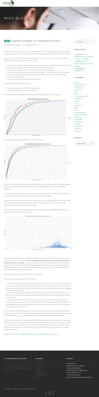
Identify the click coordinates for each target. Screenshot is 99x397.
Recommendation (79, 112)
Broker (76, 94)
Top (49, 393)
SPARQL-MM (78, 119)
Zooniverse (36, 45)
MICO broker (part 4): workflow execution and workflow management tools (83, 59)
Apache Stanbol (79, 87)
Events (83, 10)
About (22, 10)
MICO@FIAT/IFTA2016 (80, 54)
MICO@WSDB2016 (79, 68)
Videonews (77, 128)
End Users (77, 101)
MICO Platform (33, 10)
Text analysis (78, 121)
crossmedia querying (80, 96)
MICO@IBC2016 (79, 70)
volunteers (48, 334)
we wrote (16, 51)
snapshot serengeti (38, 334)
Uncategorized (78, 126)
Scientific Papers (73, 10)
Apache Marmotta (79, 84)
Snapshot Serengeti (50, 51)
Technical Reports (59, 10)
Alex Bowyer (17, 45)
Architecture (78, 89)
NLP (75, 110)
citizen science (13, 334)
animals (6, 334)
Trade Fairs (77, 124)
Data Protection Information (28, 389)
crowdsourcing (23, 334)
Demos (42, 10)
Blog (48, 10)
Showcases (77, 117)
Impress (15, 389)
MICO (30, 334)
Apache (76, 82)
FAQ (89, 10)
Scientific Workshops (80, 114)
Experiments (78, 105)
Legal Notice (7, 389)
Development (78, 98)
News (76, 108)
